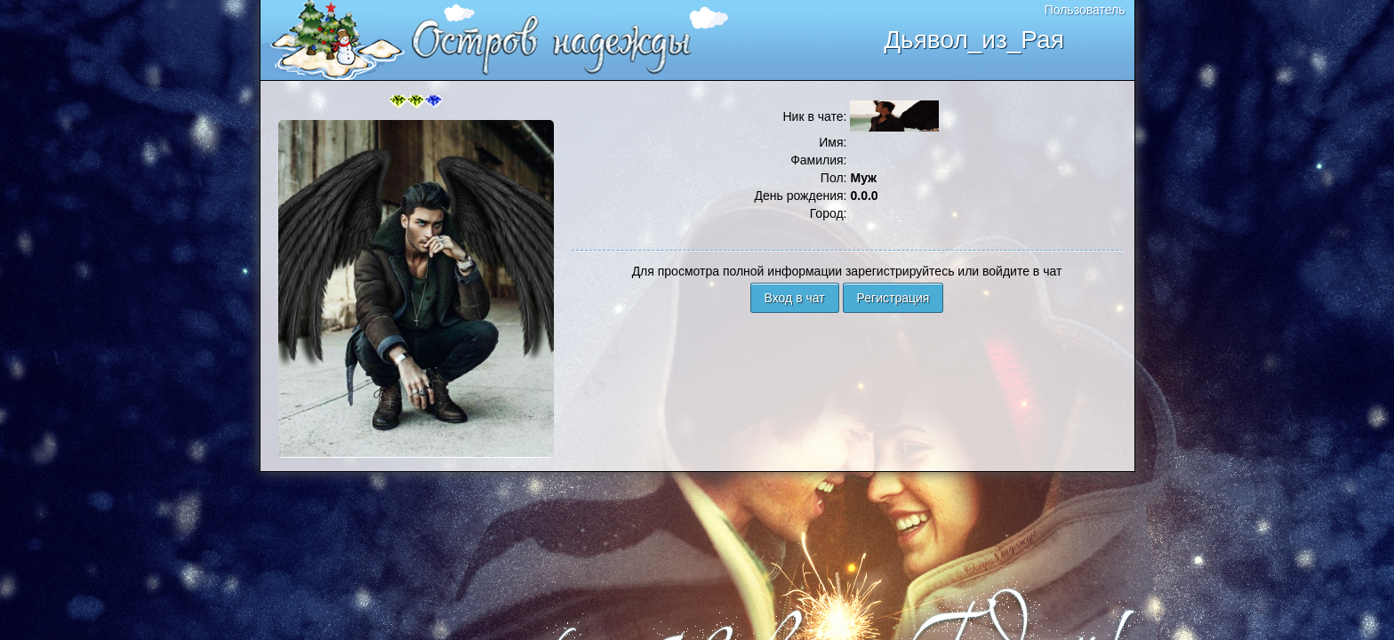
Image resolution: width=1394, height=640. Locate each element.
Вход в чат (795, 298)
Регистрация (893, 298)
